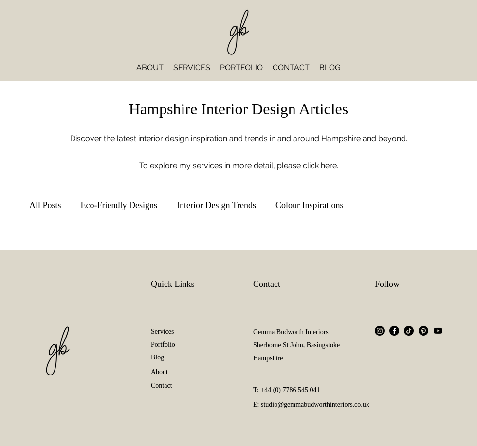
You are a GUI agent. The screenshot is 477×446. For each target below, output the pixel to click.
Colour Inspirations (309, 205)
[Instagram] (380, 331)
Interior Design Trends (216, 205)
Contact (266, 284)
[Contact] (175, 385)
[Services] (175, 331)
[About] (175, 372)
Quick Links (173, 284)
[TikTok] (409, 331)
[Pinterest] (423, 331)
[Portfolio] (175, 345)
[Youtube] (438, 331)
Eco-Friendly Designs (119, 205)
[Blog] (175, 357)
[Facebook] (394, 331)
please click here (307, 165)
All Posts (45, 205)
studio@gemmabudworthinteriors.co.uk (315, 404)
